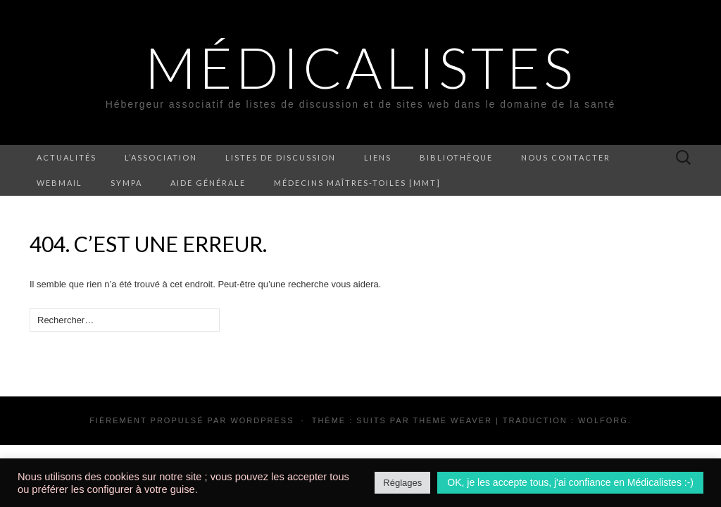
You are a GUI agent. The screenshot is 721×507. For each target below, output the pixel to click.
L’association (161, 157)
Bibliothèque (456, 157)
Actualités (66, 157)
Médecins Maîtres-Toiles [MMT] (357, 182)
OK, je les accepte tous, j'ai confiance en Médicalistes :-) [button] (570, 482)
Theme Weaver (452, 420)
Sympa (126, 182)
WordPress (262, 420)
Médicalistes (360, 67)
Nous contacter (565, 157)
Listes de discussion (280, 157)
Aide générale (208, 182)
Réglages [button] (402, 482)
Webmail (59, 182)
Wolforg (603, 420)
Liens (377, 157)
